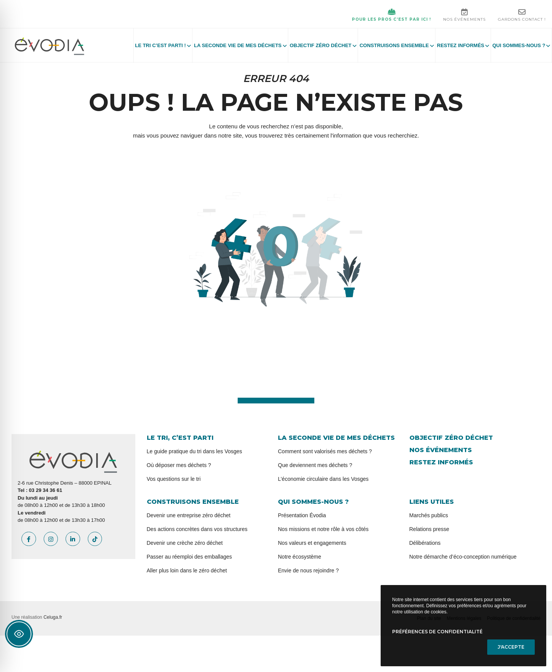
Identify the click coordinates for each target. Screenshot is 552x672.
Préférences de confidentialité (437, 631)
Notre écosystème (299, 557)
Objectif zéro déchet (451, 437)
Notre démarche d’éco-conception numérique (463, 557)
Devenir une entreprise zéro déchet (189, 515)
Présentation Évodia (302, 515)
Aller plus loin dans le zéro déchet (187, 570)
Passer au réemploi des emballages (189, 557)
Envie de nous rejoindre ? (308, 570)
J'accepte (511, 647)
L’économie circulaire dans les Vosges (323, 479)
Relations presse (429, 529)
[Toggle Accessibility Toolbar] (19, 634)
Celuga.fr (52, 617)
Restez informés (441, 462)
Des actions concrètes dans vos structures (197, 529)
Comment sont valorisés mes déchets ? (325, 451)
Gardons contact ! (522, 15)
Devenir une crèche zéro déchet (185, 543)
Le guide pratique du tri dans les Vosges (194, 451)
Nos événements (464, 15)
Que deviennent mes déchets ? (315, 465)
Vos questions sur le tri (174, 479)
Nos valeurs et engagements (312, 543)
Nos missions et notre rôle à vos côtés (323, 529)
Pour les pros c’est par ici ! (391, 15)
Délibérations (425, 543)
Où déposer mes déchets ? (179, 465)
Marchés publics (428, 515)
